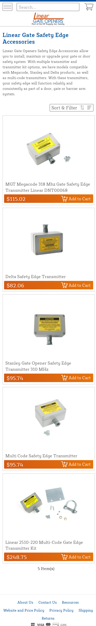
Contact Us (47, 602)
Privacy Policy (61, 610)
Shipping (86, 610)
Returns (48, 618)
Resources (70, 602)
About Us (25, 602)
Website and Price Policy (23, 610)
